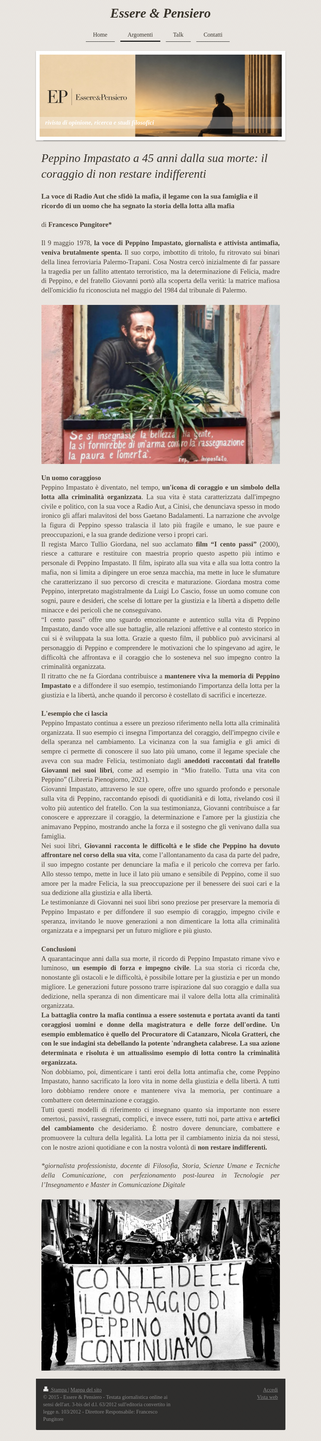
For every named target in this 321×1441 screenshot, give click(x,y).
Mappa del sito (86, 1390)
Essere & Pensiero (160, 13)
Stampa (55, 1390)
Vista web (267, 1397)
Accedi (270, 1390)
